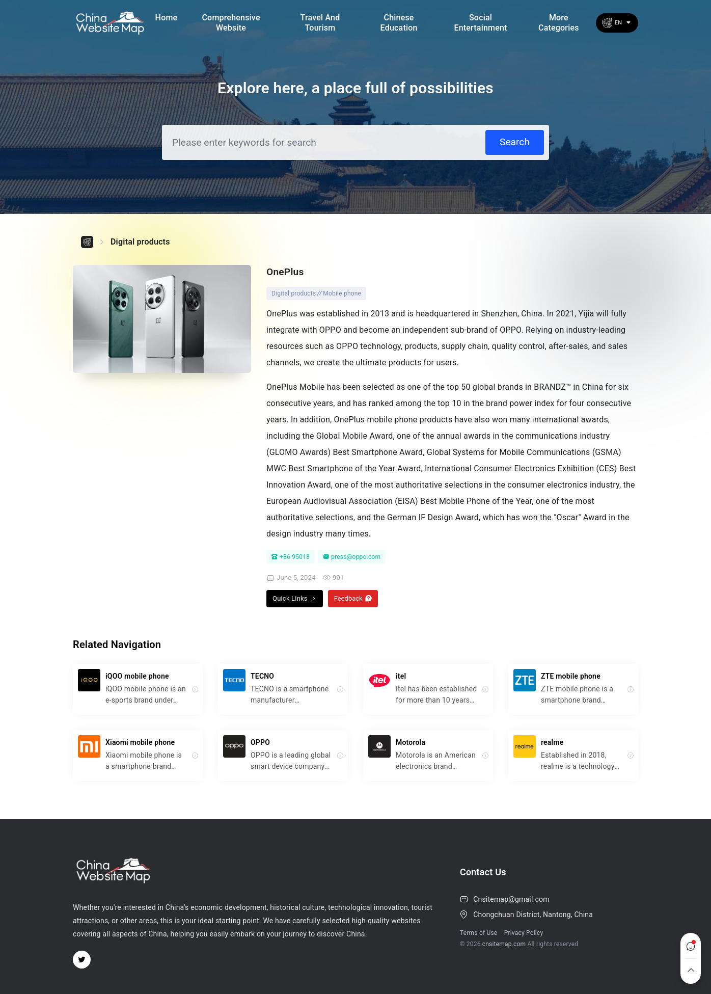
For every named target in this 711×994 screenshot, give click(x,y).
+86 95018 (290, 556)
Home (166, 17)
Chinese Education (399, 22)
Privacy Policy (523, 932)
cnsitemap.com (504, 944)
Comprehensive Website (231, 22)
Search (515, 142)
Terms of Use (478, 932)
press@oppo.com (351, 556)
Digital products (140, 242)
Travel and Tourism (320, 22)
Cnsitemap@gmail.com (511, 899)
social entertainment (480, 22)
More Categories (558, 22)
